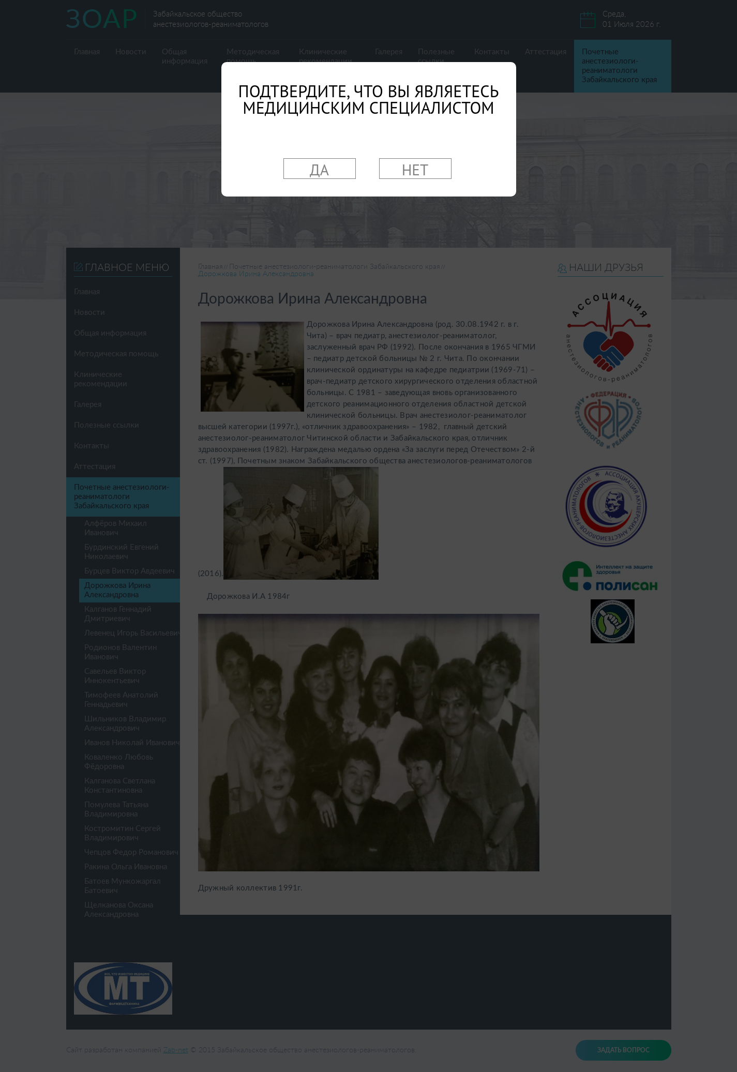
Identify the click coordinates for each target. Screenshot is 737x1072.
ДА (319, 169)
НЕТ (415, 169)
